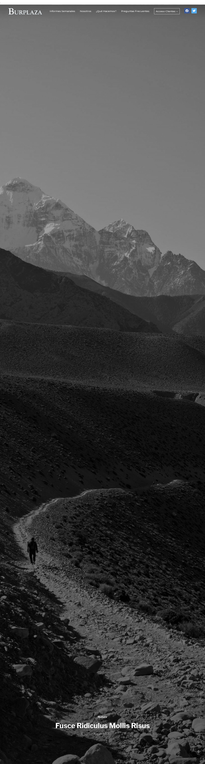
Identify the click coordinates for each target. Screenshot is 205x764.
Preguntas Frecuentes (135, 11)
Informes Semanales (62, 11)
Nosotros (85, 11)
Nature (102, 717)
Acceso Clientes (165, 11)
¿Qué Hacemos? (106, 11)
